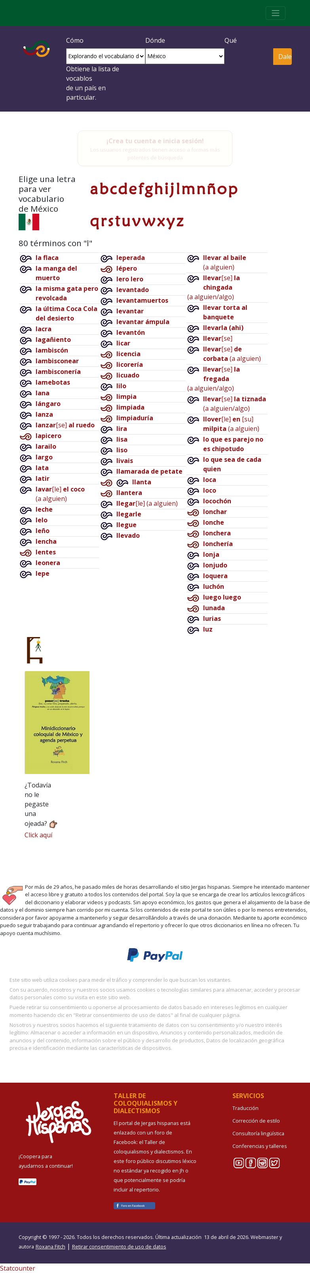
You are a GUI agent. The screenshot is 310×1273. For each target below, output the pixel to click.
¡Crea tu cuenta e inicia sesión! (155, 141)
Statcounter (17, 1268)
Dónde (155, 40)
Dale (284, 56)
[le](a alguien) (147, 503)
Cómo (75, 40)
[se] (65, 425)
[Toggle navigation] (275, 13)
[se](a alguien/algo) (213, 287)
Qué (230, 40)
